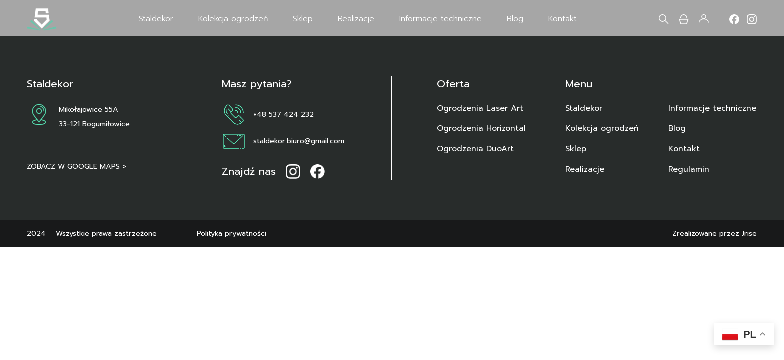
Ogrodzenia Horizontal (481, 128)
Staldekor (156, 19)
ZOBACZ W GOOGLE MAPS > (76, 166)
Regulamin (689, 170)
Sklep (303, 19)
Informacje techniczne (441, 19)
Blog (515, 19)
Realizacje (356, 19)
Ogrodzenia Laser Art (480, 108)
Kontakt (562, 19)
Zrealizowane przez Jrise (714, 233)
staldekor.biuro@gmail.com (299, 141)
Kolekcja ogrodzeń (233, 19)
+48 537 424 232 (284, 114)
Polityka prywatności (231, 233)
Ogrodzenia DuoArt (475, 149)
